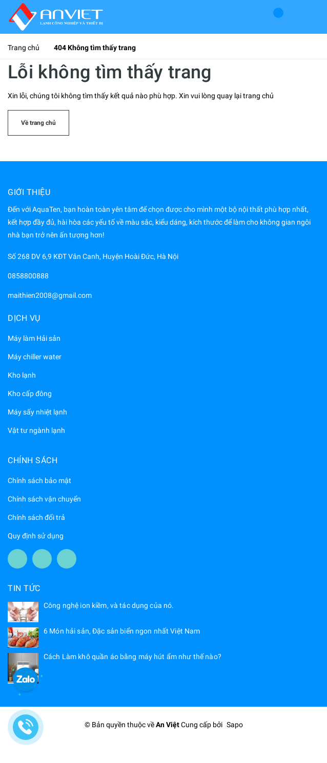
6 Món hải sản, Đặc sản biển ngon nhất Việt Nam (122, 631)
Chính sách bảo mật (39, 480)
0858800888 (28, 276)
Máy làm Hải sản (34, 338)
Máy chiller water (35, 357)
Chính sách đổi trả (36, 517)
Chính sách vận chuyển (44, 499)
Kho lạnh (22, 375)
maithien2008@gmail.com (50, 295)
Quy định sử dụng (36, 536)
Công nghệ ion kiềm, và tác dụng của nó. (109, 605)
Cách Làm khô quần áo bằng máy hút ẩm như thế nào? (132, 656)
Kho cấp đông (30, 393)
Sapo (235, 725)
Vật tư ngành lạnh (36, 430)
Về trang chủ (38, 122)
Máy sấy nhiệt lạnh (37, 412)
